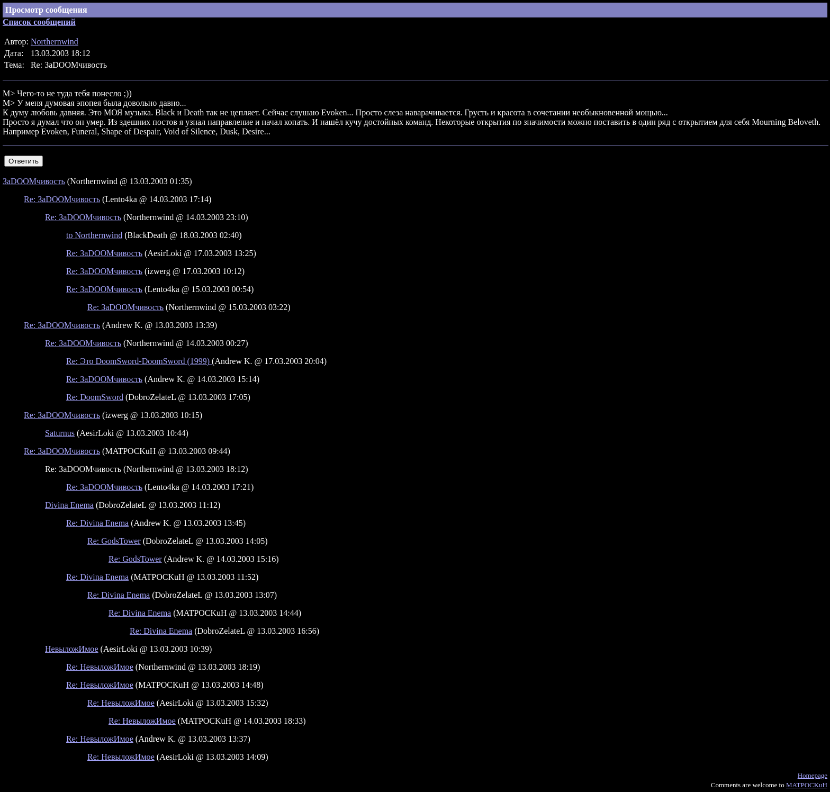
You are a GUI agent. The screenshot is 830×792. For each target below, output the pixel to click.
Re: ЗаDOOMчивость (62, 199)
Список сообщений (39, 21)
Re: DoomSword (94, 397)
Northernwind (54, 41)
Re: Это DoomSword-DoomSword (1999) (139, 361)
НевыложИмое (71, 648)
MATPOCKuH (806, 785)
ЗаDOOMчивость (34, 181)
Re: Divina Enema (97, 522)
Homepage (812, 775)
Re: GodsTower (114, 540)
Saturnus (60, 433)
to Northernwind (94, 235)
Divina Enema (69, 504)
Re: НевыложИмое (99, 666)
